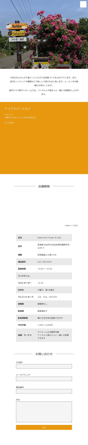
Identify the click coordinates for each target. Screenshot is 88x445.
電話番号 (20, 387)
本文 (18, 399)
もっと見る (10, 123)
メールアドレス (23, 374)
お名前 (19, 362)
